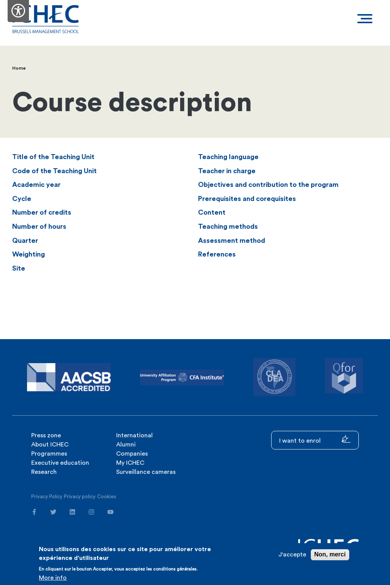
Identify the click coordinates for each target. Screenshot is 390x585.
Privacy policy (80, 496)
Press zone (46, 435)
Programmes (49, 454)
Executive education (60, 463)
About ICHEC (50, 445)
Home (19, 68)
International (134, 435)
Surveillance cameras (146, 472)
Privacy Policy (46, 496)
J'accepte (292, 555)
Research (44, 472)
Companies (132, 454)
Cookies (106, 496)
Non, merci (330, 555)
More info (53, 578)
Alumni (126, 445)
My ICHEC (130, 463)
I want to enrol (315, 439)
